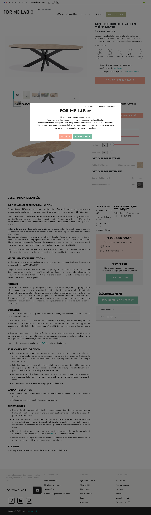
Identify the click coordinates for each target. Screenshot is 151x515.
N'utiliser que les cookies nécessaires (101, 107)
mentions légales (96, 120)
